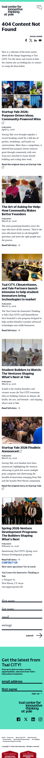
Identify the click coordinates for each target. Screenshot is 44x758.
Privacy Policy (7, 739)
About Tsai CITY (20, 737)
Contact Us (10, 737)
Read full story (9, 245)
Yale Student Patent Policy (21, 739)
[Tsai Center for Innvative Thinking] (12, 10)
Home (3, 737)
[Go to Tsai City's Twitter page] (26, 719)
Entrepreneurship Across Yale (12, 741)
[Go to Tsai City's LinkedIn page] (33, 719)
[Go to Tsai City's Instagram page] (40, 719)
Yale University (32, 737)
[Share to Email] (40, 40)
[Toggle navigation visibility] (39, 7)
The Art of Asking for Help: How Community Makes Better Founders (21, 210)
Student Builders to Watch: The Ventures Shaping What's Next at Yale (21, 373)
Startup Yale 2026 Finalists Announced (21, 449)
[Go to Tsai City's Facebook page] (18, 719)
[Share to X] (31, 40)
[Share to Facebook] (26, 40)
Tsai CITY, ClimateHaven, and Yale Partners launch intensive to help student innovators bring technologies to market (20, 292)
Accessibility (36, 739)
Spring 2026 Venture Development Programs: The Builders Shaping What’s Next (19, 533)
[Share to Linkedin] (35, 40)
